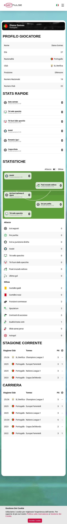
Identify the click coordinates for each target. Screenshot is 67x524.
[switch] (55, 169)
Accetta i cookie (35, 521)
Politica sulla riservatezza (37, 514)
